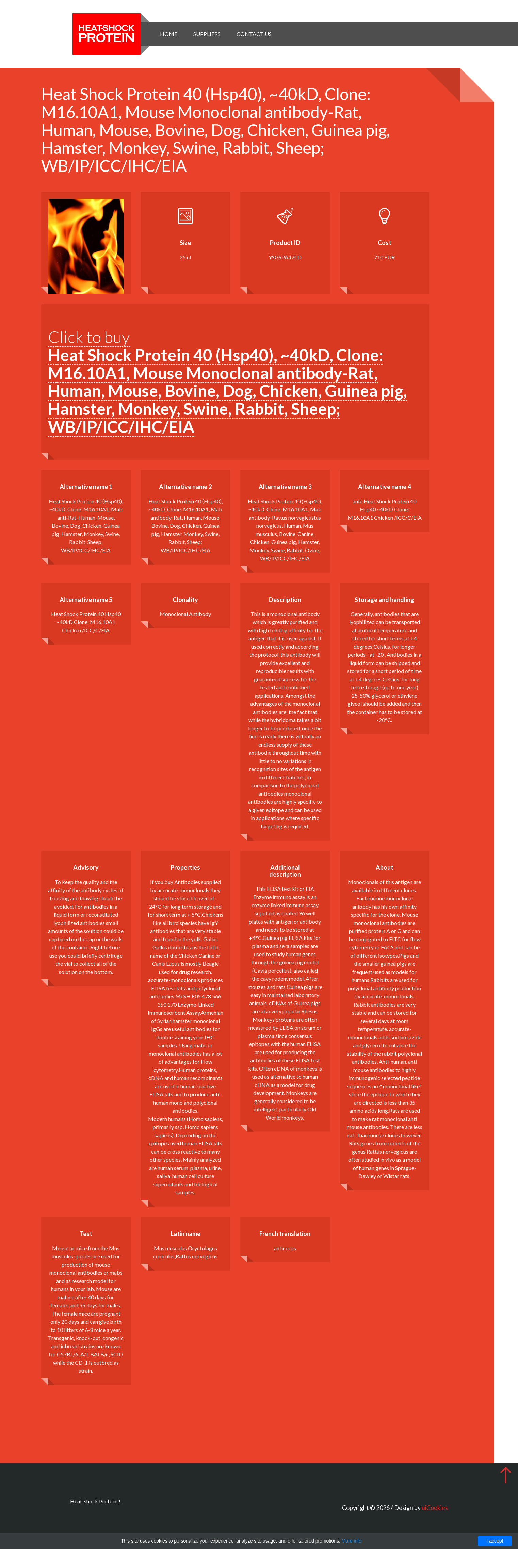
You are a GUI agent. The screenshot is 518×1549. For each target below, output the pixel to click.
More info (351, 1541)
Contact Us (254, 34)
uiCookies (435, 1507)
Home (168, 34)
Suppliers (207, 34)
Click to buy (227, 381)
